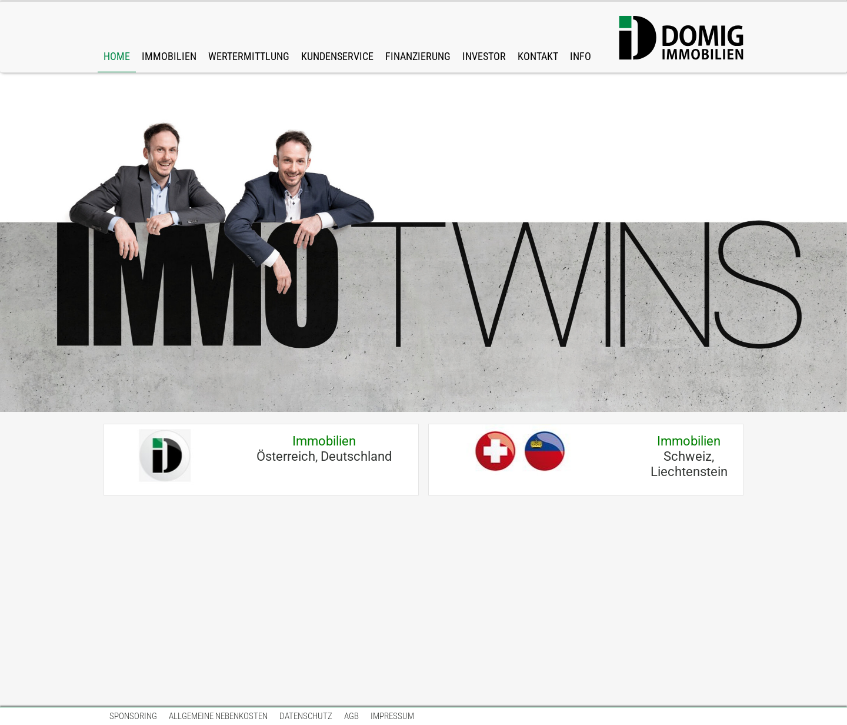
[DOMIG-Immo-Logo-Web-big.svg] (681, 38)
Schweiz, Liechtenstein (689, 456)
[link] (169, 37)
